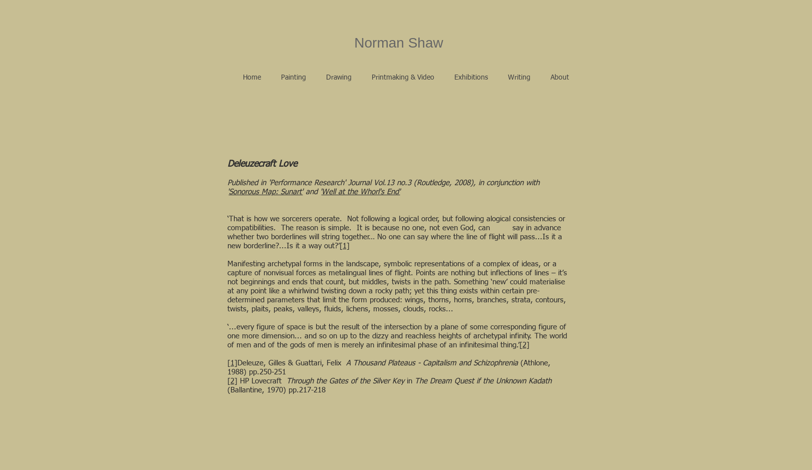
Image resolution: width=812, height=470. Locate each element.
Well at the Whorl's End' (361, 192)
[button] (293, 77)
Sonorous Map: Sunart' (266, 192)
